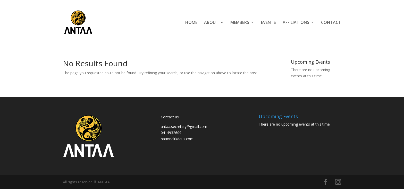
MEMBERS (239, 23)
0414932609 (171, 132)
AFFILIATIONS (296, 23)
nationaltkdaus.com (177, 138)
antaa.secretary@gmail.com (184, 126)
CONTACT (331, 23)
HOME (191, 23)
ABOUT (211, 23)
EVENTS (268, 23)
